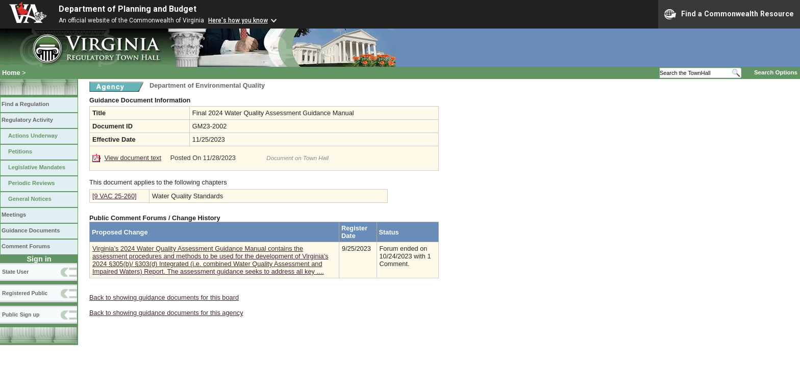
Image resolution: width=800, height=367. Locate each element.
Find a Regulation (25, 104)
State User (15, 272)
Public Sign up (20, 314)
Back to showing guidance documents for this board (164, 297)
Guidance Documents (31, 230)
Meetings (14, 215)
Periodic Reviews (31, 183)
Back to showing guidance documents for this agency (166, 313)
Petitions (20, 151)
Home (11, 72)
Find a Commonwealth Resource (729, 14)
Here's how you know (238, 20)
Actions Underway (33, 136)
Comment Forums (26, 246)
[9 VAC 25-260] (114, 196)
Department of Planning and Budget (127, 9)
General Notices (30, 199)
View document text (133, 158)
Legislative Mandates (36, 167)
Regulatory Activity (27, 120)
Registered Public (24, 293)
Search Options (775, 72)
